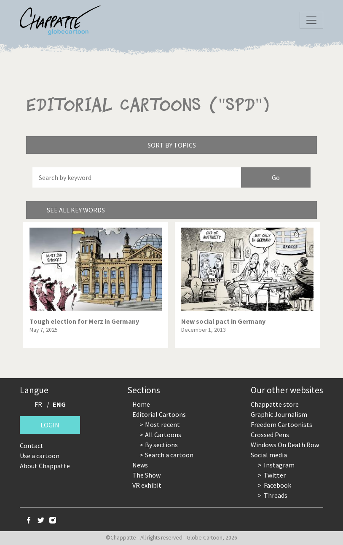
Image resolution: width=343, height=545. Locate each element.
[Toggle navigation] (311, 20)
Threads (275, 495)
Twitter (275, 475)
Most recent (162, 424)
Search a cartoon (169, 455)
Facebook (277, 485)
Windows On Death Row (285, 444)
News (140, 465)
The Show (146, 475)
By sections (161, 444)
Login (49, 425)
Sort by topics (171, 145)
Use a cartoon (39, 455)
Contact (31, 445)
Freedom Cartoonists (281, 424)
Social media (269, 455)
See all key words (76, 210)
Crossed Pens (270, 434)
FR (38, 404)
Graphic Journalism (279, 414)
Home (141, 404)
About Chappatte (45, 466)
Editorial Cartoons (159, 414)
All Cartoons (163, 434)
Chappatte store (275, 404)
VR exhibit (146, 485)
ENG (59, 404)
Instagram (279, 465)
